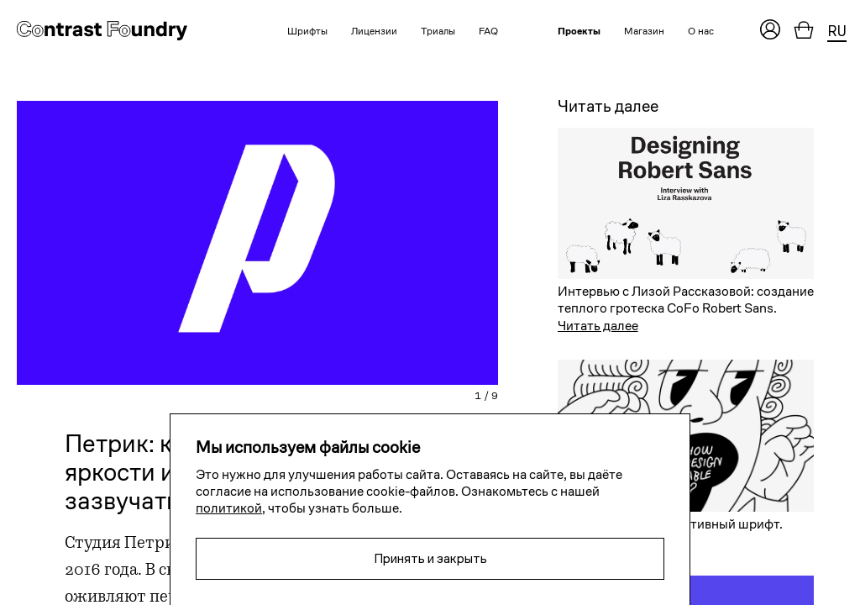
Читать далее (598, 325)
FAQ (488, 30)
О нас (701, 30)
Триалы (438, 30)
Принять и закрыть (430, 558)
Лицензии (374, 30)
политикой (229, 508)
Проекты (579, 30)
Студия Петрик (124, 544)
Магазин (644, 30)
